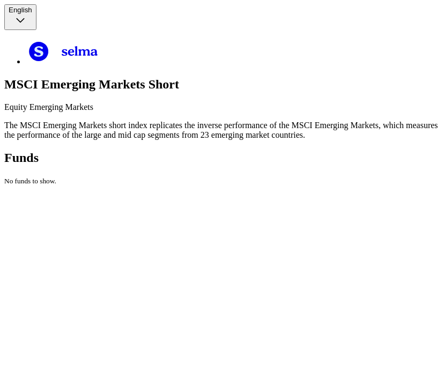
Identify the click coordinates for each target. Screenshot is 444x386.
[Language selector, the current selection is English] (20, 17)
